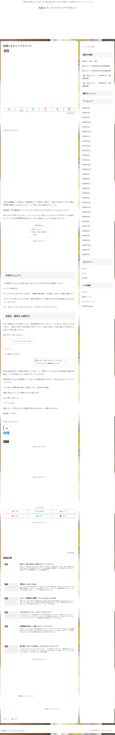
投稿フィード (87, 297)
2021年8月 (86, 150)
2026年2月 (86, 113)
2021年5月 (86, 155)
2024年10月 (86, 122)
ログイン (85, 292)
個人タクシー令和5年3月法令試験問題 (96, 66)
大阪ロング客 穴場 (89, 61)
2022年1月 (86, 136)
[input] (97, 47)
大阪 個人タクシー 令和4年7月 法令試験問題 (96, 77)
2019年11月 (86, 207)
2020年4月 (86, 188)
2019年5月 (86, 236)
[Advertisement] (57, 26)
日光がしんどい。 (37, 229)
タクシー (85, 268)
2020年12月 (86, 165)
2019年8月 (86, 221)
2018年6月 (86, 254)
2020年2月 (86, 193)
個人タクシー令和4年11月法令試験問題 (96, 71)
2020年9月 (86, 174)
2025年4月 (86, 117)
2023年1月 (86, 127)
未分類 (6, 442)
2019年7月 (86, 226)
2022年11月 (86, 131)
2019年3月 (86, 240)
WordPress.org (87, 306)
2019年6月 (86, 231)
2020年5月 (86, 184)
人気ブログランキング (10, 130)
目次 (36, 225)
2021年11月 (86, 146)
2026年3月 (86, 108)
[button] (110, 47)
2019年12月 (86, 202)
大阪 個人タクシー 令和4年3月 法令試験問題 (96, 84)
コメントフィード (88, 301)
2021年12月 (86, 141)
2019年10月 (86, 212)
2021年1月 (86, 160)
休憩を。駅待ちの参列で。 (40, 232)
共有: (34, 235)
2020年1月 (86, 198)
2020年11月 (86, 169)
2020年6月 (86, 179)
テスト (84, 273)
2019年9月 (86, 217)
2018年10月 (86, 245)
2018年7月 (86, 250)
